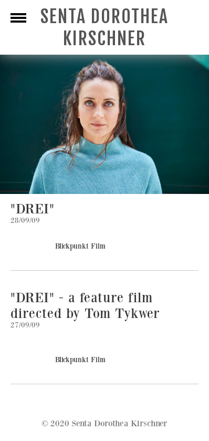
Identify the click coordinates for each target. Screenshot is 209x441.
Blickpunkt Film (80, 246)
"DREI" (33, 209)
